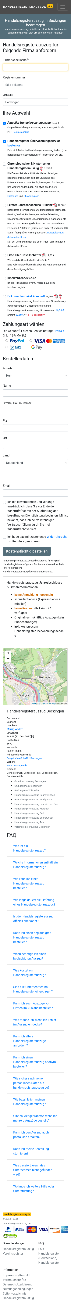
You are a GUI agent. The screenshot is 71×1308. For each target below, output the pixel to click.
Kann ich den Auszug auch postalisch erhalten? (31, 1135)
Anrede (7, 368)
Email (6, 486)
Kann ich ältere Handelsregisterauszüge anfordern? (29, 1041)
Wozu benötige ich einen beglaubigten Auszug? (29, 956)
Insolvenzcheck (21, 278)
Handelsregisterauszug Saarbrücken (33, 817)
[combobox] (35, 67)
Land (6, 455)
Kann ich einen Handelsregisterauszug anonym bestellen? (34, 1062)
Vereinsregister (13, 1253)
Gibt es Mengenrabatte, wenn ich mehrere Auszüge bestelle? (35, 1118)
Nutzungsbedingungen (18, 1289)
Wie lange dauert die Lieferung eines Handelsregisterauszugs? (34, 902)
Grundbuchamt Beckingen (28, 785)
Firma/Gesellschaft (16, 60)
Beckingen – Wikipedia (26, 790)
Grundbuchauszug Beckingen (30, 781)
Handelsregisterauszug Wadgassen (33, 799)
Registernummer (14, 77)
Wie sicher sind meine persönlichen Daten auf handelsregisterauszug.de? (31, 1083)
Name (7, 385)
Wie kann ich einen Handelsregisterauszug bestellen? (28, 883)
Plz (5, 420)
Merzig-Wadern (15, 729)
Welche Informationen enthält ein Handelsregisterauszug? (35, 865)
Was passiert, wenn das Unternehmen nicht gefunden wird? (32, 1170)
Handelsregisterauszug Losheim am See (36, 804)
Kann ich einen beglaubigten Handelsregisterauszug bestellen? (32, 937)
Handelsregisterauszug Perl (29, 813)
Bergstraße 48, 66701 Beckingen (24, 758)
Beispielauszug (21, 132)
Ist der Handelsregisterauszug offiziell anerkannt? (33, 919)
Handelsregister (49, 1262)
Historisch (12, 196)
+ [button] (8, 653)
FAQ (41, 1249)
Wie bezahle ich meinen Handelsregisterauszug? (29, 1102)
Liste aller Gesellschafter (30, 255)
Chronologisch (31, 196)
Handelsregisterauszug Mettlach (31, 808)
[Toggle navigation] (62, 7)
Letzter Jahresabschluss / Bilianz (36, 205)
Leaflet (34, 703)
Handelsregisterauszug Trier (29, 822)
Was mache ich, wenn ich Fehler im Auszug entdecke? (34, 1022)
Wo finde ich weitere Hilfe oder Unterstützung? (33, 1189)
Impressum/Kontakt (16, 1275)
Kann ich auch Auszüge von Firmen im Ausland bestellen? (33, 1006)
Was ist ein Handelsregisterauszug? (29, 848)
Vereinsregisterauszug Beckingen (32, 826)
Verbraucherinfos (14, 1280)
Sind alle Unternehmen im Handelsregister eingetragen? (33, 989)
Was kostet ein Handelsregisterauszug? (29, 973)
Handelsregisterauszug (28, 6)
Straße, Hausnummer (17, 403)
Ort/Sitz (8, 95)
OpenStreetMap (48, 703)
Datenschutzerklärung (17, 1284)
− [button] (8, 659)
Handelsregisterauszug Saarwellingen (34, 795)
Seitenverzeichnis (14, 1293)
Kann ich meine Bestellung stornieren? (31, 1151)
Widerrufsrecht (57, 537)
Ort (5, 438)
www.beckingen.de (17, 765)
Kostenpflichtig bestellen (27, 551)
